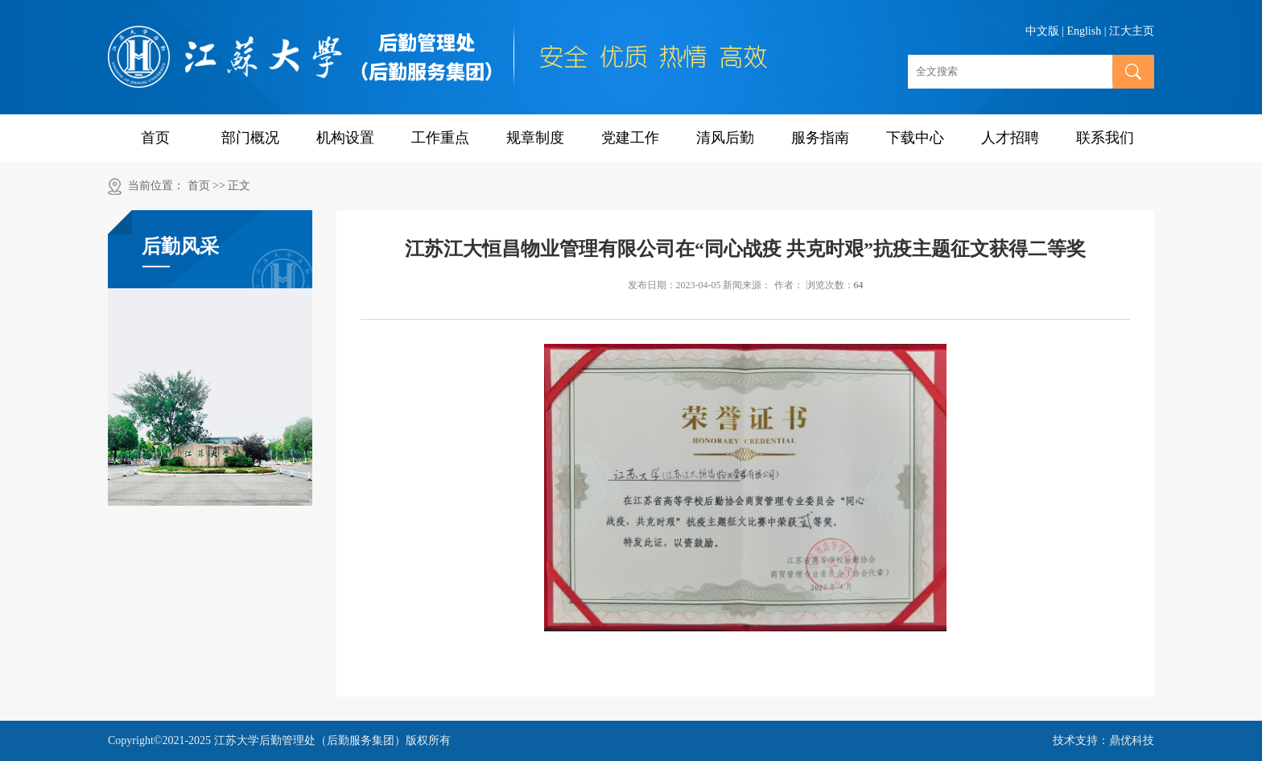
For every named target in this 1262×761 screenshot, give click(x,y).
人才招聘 (1010, 138)
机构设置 (345, 138)
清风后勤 (725, 138)
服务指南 (820, 138)
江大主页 (1131, 31)
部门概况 (250, 138)
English (1083, 31)
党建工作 (630, 138)
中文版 (1042, 31)
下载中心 (915, 138)
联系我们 (1105, 138)
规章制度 (535, 138)
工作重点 (440, 138)
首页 (155, 138)
